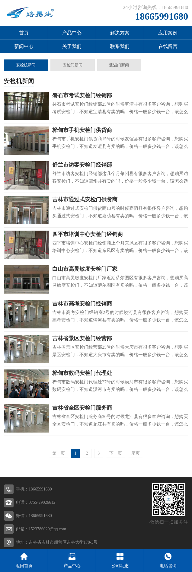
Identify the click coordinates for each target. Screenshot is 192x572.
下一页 (115, 453)
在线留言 (168, 46)
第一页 (58, 453)
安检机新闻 (26, 65)
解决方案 (120, 32)
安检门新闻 (72, 65)
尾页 (135, 453)
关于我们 (72, 46)
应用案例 (168, 32)
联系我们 (120, 46)
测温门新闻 (119, 65)
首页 (24, 32)
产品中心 (72, 32)
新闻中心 (24, 46)
